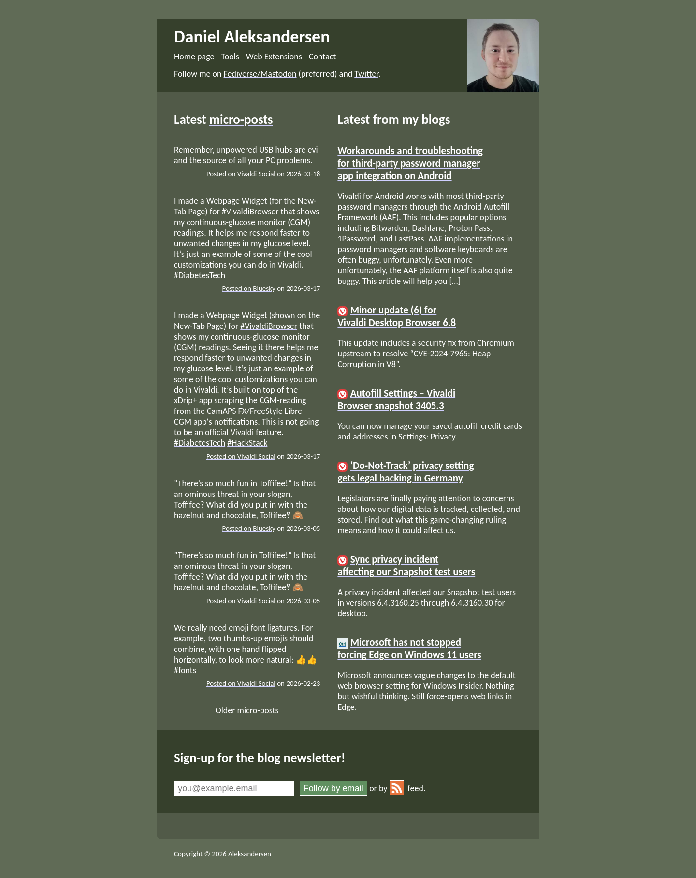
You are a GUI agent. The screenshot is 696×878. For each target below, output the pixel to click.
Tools (230, 56)
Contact (322, 56)
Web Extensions (274, 56)
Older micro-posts (247, 710)
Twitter (366, 74)
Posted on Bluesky (249, 288)
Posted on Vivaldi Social (241, 174)
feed (406, 788)
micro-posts (241, 119)
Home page (194, 56)
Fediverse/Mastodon (260, 74)
